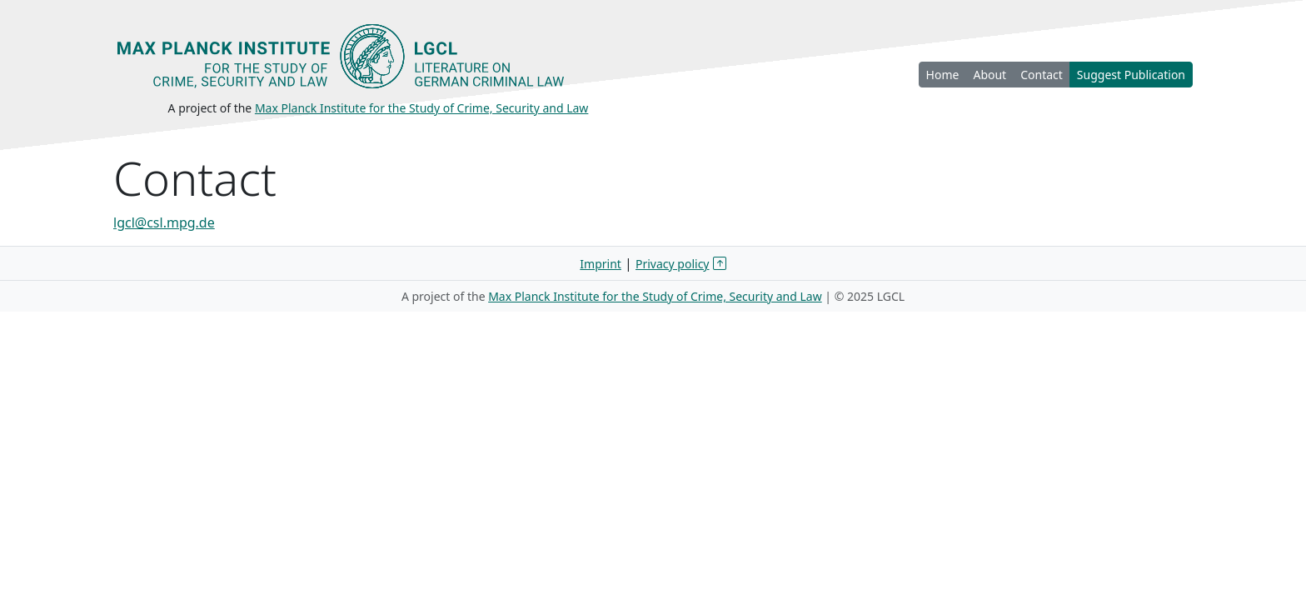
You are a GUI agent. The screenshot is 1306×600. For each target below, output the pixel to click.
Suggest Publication (1131, 74)
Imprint (600, 264)
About (989, 74)
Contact (1041, 74)
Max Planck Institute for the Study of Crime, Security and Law (422, 108)
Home (943, 74)
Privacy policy (673, 264)
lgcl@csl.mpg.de (164, 222)
